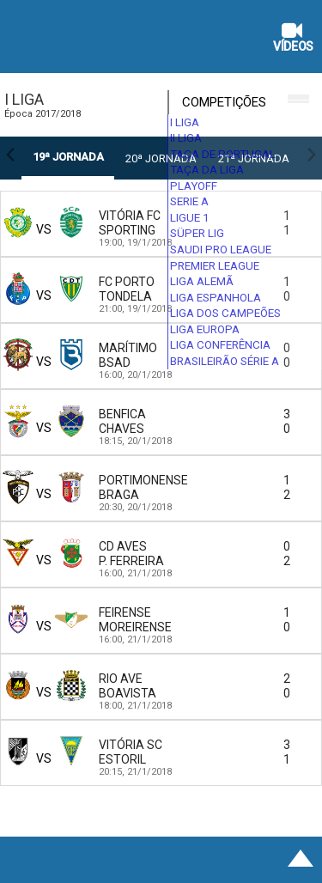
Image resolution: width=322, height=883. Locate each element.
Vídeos (293, 39)
